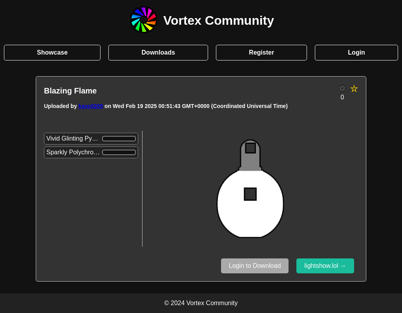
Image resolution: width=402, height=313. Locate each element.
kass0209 (91, 106)
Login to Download (255, 265)
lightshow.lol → (325, 265)
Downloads (158, 52)
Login (356, 52)
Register (261, 52)
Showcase (52, 52)
